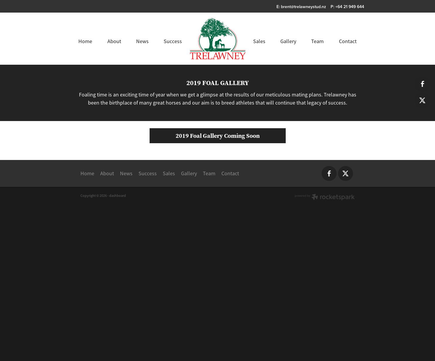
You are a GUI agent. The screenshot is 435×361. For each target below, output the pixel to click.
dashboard (117, 327)
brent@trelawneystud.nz (303, 7)
